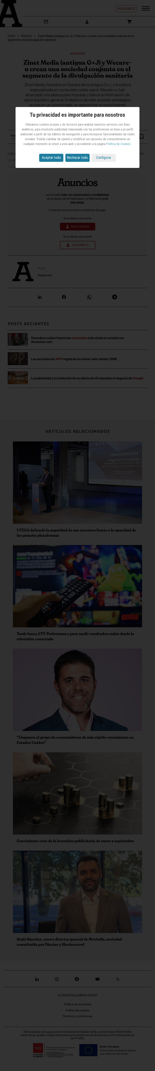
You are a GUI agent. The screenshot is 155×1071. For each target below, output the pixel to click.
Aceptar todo (51, 157)
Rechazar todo (77, 157)
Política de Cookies (118, 144)
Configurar (103, 157)
